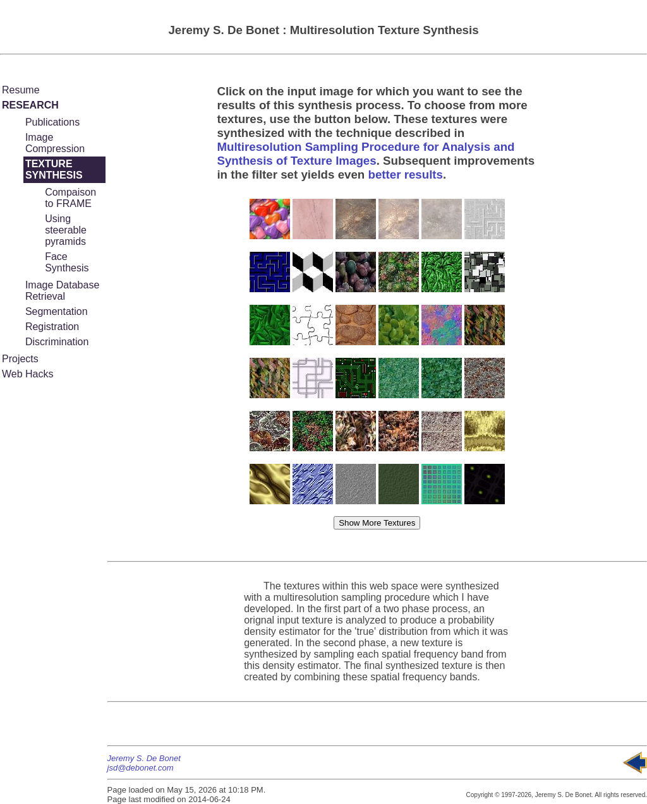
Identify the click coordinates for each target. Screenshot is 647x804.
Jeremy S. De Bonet (144, 758)
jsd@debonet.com (140, 767)
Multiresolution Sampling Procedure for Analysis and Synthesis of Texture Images (365, 153)
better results (405, 174)
